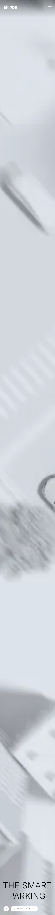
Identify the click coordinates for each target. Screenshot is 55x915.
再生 (6, 908)
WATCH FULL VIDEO (25, 909)
